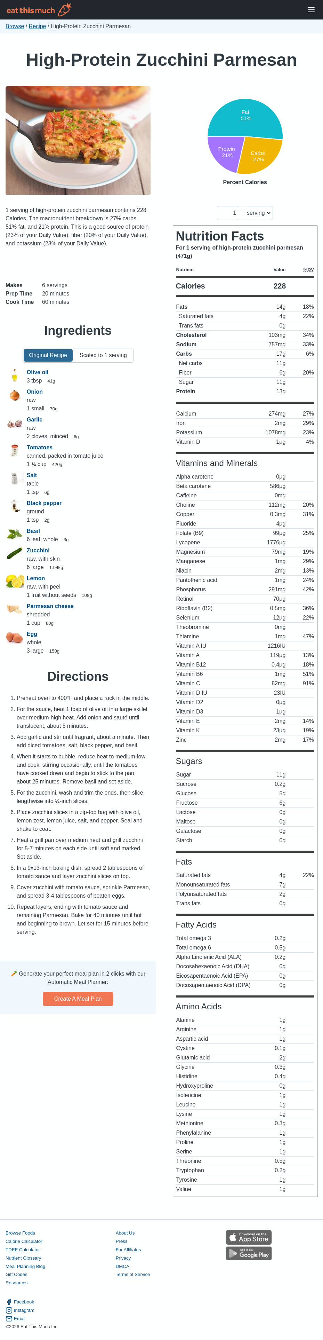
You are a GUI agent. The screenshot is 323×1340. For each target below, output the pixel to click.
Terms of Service (133, 1274)
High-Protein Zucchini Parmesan (161, 60)
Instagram (20, 1310)
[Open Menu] (311, 10)
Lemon (36, 578)
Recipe (37, 26)
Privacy (123, 1258)
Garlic (34, 420)
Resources (16, 1282)
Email (15, 1318)
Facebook (20, 1302)
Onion (35, 392)
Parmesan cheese (50, 606)
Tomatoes (40, 447)
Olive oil (37, 372)
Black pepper (44, 503)
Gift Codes (16, 1274)
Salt (32, 475)
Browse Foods (20, 1233)
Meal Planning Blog (25, 1266)
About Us (125, 1233)
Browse (15, 26)
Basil (33, 531)
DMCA (122, 1266)
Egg (32, 634)
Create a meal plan (78, 999)
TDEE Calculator (23, 1249)
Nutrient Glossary (23, 1258)
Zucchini (38, 550)
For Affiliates (128, 1249)
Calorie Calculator (24, 1241)
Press (122, 1241)
